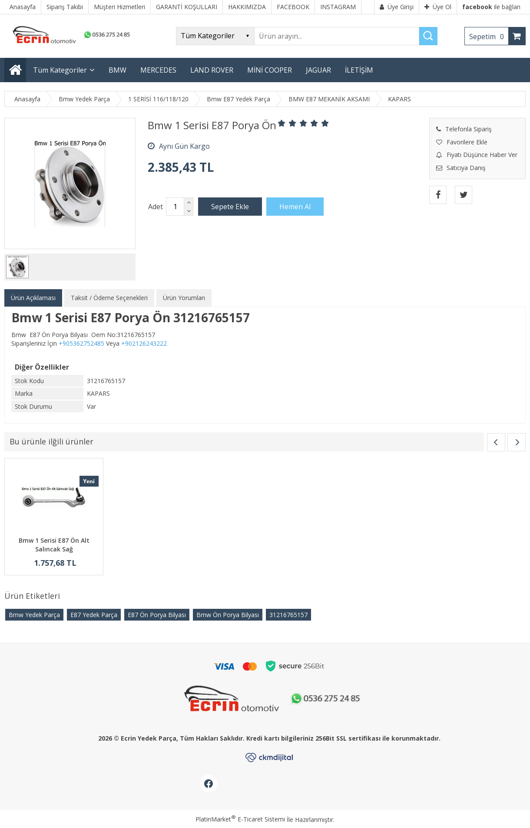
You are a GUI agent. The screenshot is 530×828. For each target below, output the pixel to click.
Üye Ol (437, 7)
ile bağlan (491, 7)
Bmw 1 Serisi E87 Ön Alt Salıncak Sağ (54, 544)
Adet (155, 206)
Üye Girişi (397, 7)
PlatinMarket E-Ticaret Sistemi (240, 819)
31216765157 (288, 615)
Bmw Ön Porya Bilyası (227, 615)
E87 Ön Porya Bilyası (157, 615)
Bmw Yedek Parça (34, 615)
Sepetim (488, 36)
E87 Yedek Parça (93, 615)
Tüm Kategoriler (60, 70)
